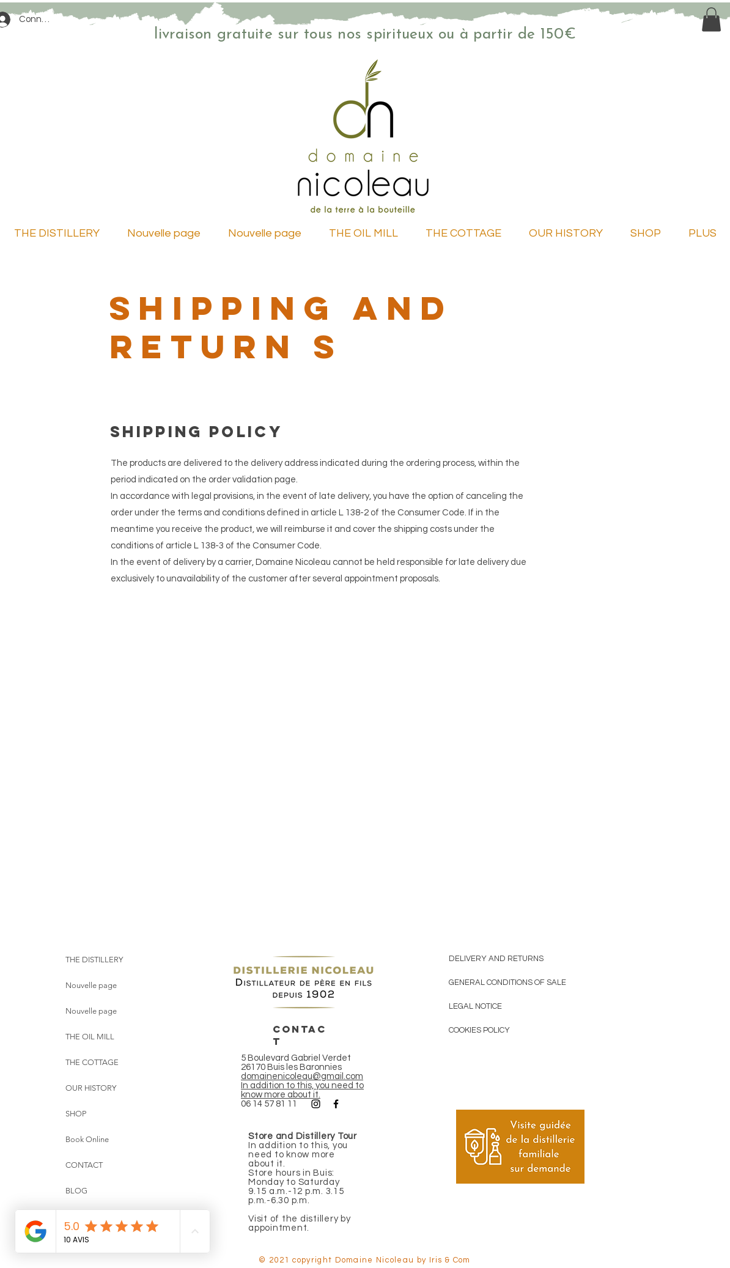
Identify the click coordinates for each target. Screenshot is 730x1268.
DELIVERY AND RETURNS (496, 958)
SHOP (75, 1113)
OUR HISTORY (90, 1088)
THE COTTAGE (92, 1062)
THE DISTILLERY (94, 959)
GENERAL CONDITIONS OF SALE (507, 982)
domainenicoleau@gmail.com (302, 1076)
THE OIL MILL (89, 1036)
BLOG (76, 1190)
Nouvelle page (91, 985)
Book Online (87, 1139)
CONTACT (84, 1165)
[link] (711, 19)
